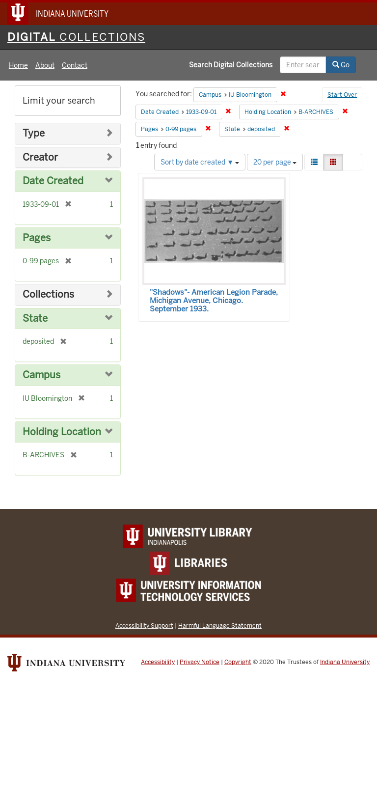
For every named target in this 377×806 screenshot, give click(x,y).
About (44, 65)
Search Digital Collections (230, 64)
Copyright (237, 662)
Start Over (342, 95)
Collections (48, 294)
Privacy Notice (199, 662)
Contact (74, 65)
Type (34, 133)
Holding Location (62, 432)
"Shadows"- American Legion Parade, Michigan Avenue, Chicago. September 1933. (214, 300)
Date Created (53, 181)
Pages (37, 238)
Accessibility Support (144, 625)
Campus (41, 375)
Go (341, 64)
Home (18, 65)
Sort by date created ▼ (200, 162)
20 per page (274, 162)
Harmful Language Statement (220, 625)
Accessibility (158, 662)
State (35, 318)
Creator (40, 157)
